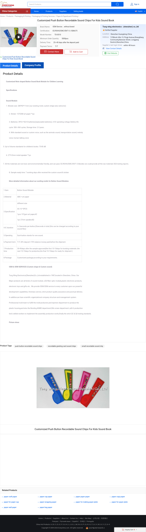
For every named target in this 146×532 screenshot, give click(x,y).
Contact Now (51, 51)
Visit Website (110, 53)
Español (75, 521)
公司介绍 (96, 518)
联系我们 (104, 518)
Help (81, 518)
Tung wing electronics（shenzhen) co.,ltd (121, 27)
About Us (64, 518)
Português (90, 521)
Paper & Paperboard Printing (67, 16)
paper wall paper (10, 507)
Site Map (88, 518)
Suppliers (63, 11)
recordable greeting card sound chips (62, 346)
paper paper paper (83, 497)
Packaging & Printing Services (43, 16)
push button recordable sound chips (28, 346)
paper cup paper (46, 497)
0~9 (108, 524)
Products (49, 11)
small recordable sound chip (92, 346)
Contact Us (74, 518)
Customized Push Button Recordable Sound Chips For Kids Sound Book (18, 58)
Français (55, 521)
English (138, 11)
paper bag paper (46, 507)
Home (36, 11)
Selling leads (78, 11)
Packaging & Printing (22, 16)
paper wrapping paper (48, 502)
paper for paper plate (120, 502)
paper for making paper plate (87, 502)
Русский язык (65, 521)
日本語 (82, 521)
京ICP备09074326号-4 (95, 528)
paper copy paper (118, 497)
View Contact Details (114, 48)
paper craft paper (10, 497)
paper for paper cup (11, 502)
